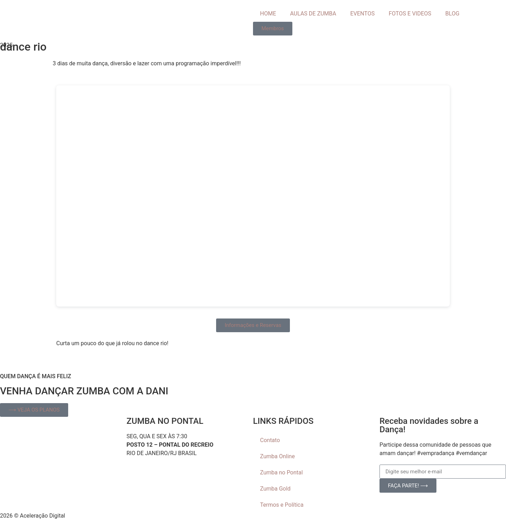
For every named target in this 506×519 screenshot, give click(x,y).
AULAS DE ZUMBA (313, 13)
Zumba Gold (275, 488)
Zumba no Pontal (281, 472)
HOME (268, 13)
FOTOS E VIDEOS (410, 13)
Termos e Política (282, 504)
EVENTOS (362, 13)
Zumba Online (277, 456)
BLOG (452, 13)
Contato (270, 440)
